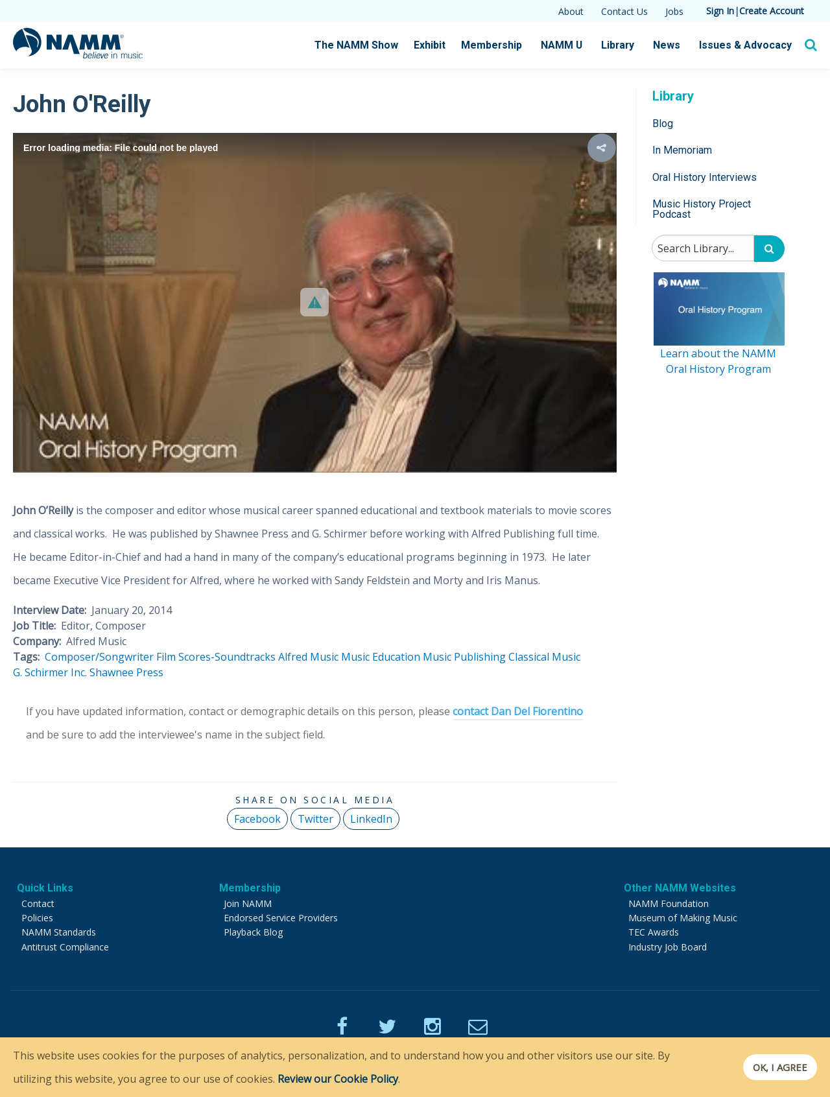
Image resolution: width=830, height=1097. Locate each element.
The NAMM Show (370, 45)
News (672, 45)
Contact (37, 903)
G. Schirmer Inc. (50, 672)
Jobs (674, 11)
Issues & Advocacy (748, 45)
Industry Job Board (667, 947)
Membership (502, 45)
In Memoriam (682, 150)
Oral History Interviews (704, 177)
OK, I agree (773, 1067)
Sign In (720, 11)
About (571, 11)
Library (625, 45)
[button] (314, 302)
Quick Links (45, 888)
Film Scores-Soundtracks (216, 657)
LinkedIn (371, 819)
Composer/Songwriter (99, 657)
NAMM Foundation (668, 903)
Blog (662, 123)
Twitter (315, 819)
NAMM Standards (58, 932)
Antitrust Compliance (65, 947)
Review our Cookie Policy (338, 1079)
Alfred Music (308, 657)
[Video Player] (315, 302)
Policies (37, 918)
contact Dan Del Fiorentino (518, 711)
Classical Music (544, 657)
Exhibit (442, 45)
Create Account (771, 11)
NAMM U (570, 45)
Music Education (380, 657)
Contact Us (624, 11)
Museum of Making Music (682, 918)
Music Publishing (464, 657)
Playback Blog (253, 932)
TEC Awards (653, 932)
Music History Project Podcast (701, 209)
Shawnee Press (126, 672)
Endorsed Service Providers (281, 918)
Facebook (257, 819)
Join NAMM (248, 903)
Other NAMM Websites (680, 888)
